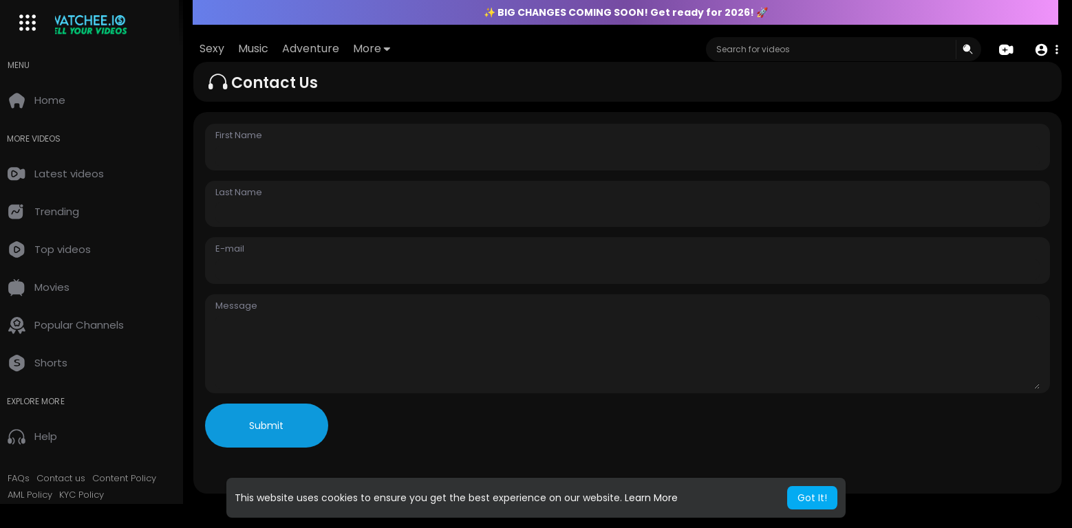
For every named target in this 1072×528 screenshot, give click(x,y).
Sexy (225, 48)
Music (267, 48)
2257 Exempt (45, 511)
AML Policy (39, 495)
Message (246, 306)
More (385, 48)
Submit (276, 425)
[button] (1046, 49)
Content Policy (134, 478)
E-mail (239, 249)
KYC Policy (91, 495)
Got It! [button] (812, 498)
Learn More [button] (651, 498)
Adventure (324, 48)
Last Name (248, 192)
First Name (248, 135)
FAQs (28, 478)
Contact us (70, 478)
